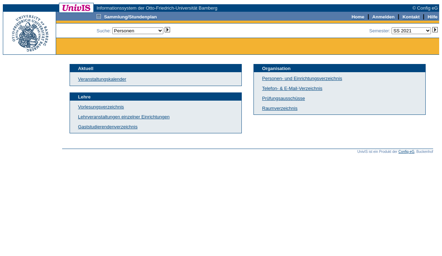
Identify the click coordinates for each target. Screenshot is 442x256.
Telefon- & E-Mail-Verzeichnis (292, 88)
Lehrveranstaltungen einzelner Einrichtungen (124, 116)
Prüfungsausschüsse (283, 98)
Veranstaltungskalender (102, 79)
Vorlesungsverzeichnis (101, 107)
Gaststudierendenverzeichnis (108, 126)
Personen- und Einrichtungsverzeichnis (302, 78)
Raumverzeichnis (280, 108)
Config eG (406, 152)
